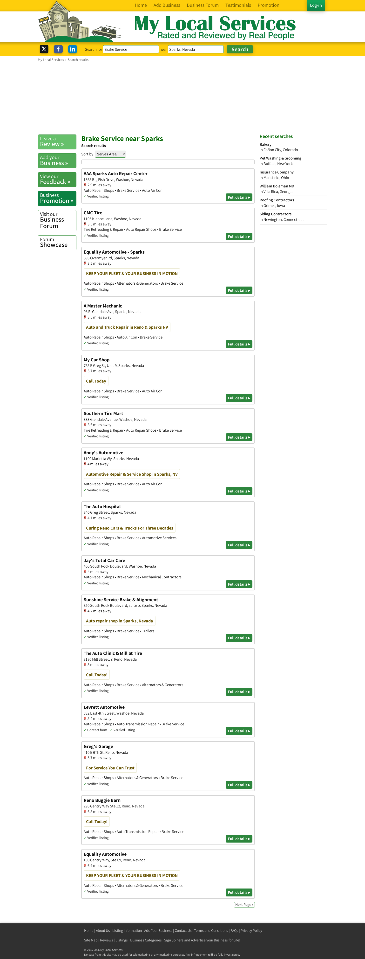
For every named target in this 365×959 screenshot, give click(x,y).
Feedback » (58, 179)
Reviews (106, 940)
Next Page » (244, 904)
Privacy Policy (251, 930)
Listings (121, 940)
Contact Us (183, 930)
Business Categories (146, 940)
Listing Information (127, 930)
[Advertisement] (182, 98)
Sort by (87, 154)
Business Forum (58, 220)
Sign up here (173, 940)
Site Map (91, 940)
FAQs (234, 930)
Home (89, 930)
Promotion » (58, 198)
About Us (103, 930)
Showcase (58, 242)
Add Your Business (158, 930)
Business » (58, 160)
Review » (58, 141)
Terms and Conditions (211, 930)
